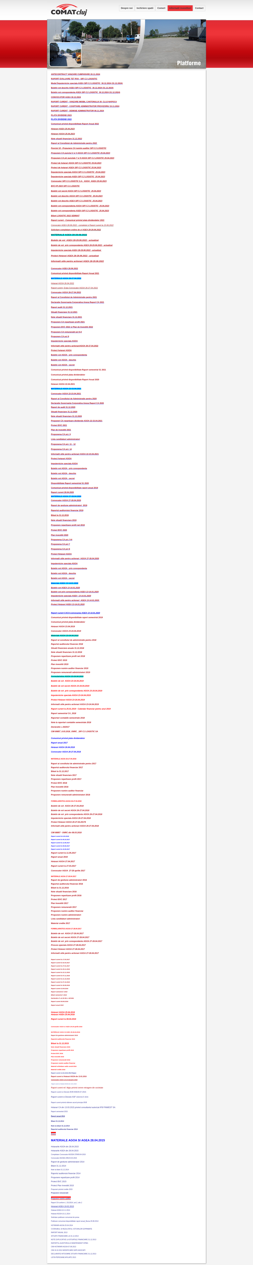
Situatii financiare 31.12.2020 (64, 412)
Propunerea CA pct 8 (60, 549)
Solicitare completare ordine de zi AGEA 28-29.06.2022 (76, 230)
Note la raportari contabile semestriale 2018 (71, 722)
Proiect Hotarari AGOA (61, 554)
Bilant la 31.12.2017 (60, 771)
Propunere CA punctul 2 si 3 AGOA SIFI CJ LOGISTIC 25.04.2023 (80, 153)
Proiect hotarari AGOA (61, 458)
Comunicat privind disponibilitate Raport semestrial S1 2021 (78, 370)
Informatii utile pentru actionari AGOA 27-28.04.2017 (75, 953)
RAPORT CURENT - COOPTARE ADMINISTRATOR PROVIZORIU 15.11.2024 (85, 106)
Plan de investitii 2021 (61, 430)
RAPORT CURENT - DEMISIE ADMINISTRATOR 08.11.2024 (77, 111)
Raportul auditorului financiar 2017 (67, 767)
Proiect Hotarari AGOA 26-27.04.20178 (68, 822)
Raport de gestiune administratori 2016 (69, 880)
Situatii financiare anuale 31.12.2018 (67, 648)
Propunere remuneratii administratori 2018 (70, 795)
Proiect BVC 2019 (59, 660)
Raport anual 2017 (59, 743)
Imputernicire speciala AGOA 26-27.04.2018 (71, 818)
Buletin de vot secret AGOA (64, 810)
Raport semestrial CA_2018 (63, 713)
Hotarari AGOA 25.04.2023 (63, 134)
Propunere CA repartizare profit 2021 (68, 322)
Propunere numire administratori (66, 915)
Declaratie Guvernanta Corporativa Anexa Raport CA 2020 (77, 403)
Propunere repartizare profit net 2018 (68, 656)
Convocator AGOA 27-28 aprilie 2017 (68, 871)
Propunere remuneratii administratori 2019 (70, 672)
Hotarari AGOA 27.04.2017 (63, 861)
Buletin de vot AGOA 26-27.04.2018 (67, 806)
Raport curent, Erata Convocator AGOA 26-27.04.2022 (74, 288)
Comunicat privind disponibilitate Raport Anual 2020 (75, 379)
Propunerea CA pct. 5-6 (61, 540)
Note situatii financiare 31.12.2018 (66, 652)
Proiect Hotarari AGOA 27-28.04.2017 (68, 949)
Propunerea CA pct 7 (60, 544)
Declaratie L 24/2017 (60, 727)
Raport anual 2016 (59, 857)
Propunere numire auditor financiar (67, 791)
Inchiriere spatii (145, 8)
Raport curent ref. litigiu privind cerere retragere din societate (77, 1088)
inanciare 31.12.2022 (72, 139)
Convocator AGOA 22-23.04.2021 (66, 394)
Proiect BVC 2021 (59, 425)
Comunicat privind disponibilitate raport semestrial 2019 (77, 617)
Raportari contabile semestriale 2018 (68, 718)
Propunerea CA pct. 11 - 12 (63, 444)
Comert (161, 8)
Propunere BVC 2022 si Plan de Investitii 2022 (72, 327)
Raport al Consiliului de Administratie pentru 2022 (74, 143)
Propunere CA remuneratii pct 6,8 (66, 332)
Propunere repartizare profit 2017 (66, 779)
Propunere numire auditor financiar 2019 (69, 668)
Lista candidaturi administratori (65, 439)
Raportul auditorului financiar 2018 (67, 644)
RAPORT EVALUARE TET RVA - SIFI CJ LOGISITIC (74, 79)
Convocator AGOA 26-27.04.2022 (66, 292)
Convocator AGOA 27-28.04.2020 (66, 500)
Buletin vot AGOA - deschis (63, 360)
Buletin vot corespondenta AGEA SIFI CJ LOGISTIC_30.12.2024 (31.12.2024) (85, 92)
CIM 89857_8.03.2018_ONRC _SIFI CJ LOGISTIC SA (74, 731)
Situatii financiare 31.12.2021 (64, 312)
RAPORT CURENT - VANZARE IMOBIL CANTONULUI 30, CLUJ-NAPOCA (84, 102)
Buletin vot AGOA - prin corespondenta (69, 355)
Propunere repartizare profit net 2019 (68, 525)
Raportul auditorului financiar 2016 (67, 884)
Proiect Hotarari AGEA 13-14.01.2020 (68, 604)
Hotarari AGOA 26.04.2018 (63, 747)
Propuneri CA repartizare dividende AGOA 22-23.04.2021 (76, 421)
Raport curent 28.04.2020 (62, 492)
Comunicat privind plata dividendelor (68, 375)
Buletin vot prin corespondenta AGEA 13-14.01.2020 (75, 592)
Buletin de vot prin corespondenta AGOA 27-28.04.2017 (76, 941)
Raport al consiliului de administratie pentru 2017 (73, 763)
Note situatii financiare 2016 (64, 892)
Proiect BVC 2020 (59, 530)
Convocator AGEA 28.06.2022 (64, 268)
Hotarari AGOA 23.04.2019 (63, 626)
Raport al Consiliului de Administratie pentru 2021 (74, 297)
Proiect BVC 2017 (59, 899)
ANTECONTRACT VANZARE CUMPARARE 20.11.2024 (75, 74)
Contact (199, 8)
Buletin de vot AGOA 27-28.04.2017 (67, 933)
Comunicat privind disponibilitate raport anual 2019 (74, 488)
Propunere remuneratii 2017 (64, 907)
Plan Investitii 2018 (59, 787)
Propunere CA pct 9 (60, 336)
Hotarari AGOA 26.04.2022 (62, 283)
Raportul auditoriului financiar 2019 (67, 510)
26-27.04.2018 (83, 810)
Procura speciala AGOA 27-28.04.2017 (68, 945)
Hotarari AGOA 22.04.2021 (63, 384)
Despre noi (126, 8)
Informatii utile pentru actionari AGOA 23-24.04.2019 (75, 704)
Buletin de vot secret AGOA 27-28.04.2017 (70, 937)
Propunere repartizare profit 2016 (66, 895)
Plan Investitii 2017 (59, 903)
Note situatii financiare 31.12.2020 (66, 416)
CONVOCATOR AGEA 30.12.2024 (66, 97)
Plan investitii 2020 (59, 535)
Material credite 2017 (60, 923)
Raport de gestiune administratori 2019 (69, 505)
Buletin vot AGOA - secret (63, 365)
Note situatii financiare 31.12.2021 (66, 317)
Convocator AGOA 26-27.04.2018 (66, 752)
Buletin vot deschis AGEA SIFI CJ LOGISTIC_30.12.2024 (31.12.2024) (82, 88)
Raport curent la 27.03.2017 (63, 866)
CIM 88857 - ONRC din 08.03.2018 (66, 832)
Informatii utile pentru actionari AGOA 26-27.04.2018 (75, 826)
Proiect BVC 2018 (59, 783)
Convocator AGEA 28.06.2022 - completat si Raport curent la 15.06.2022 (82, 225)
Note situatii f (57, 139)
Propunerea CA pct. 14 (61, 449)
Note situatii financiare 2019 (63, 520)
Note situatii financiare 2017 (64, 775)
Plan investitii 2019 (59, 664)
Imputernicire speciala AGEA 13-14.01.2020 (71, 596)
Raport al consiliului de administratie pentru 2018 (73, 640)
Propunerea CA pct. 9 (61, 434)
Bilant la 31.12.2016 (60, 888)
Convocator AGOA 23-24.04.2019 (66, 631)
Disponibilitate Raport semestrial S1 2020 (70, 483)
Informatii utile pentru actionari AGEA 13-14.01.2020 (75, 600)
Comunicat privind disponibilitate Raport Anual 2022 (75, 124)
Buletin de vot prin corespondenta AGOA (70, 814)
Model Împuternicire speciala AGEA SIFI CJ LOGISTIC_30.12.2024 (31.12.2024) (87, 83)
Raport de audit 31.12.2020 (63, 407)
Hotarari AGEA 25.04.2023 (63, 129)
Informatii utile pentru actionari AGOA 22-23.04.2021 (75, 454)
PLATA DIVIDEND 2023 (61, 115)
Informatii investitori (180, 8)
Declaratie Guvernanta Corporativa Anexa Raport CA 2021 (77, 302)
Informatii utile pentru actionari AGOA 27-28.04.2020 (75, 558)
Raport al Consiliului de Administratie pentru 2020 (74, 399)
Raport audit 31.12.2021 (62, 307)
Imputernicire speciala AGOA (64, 341)
